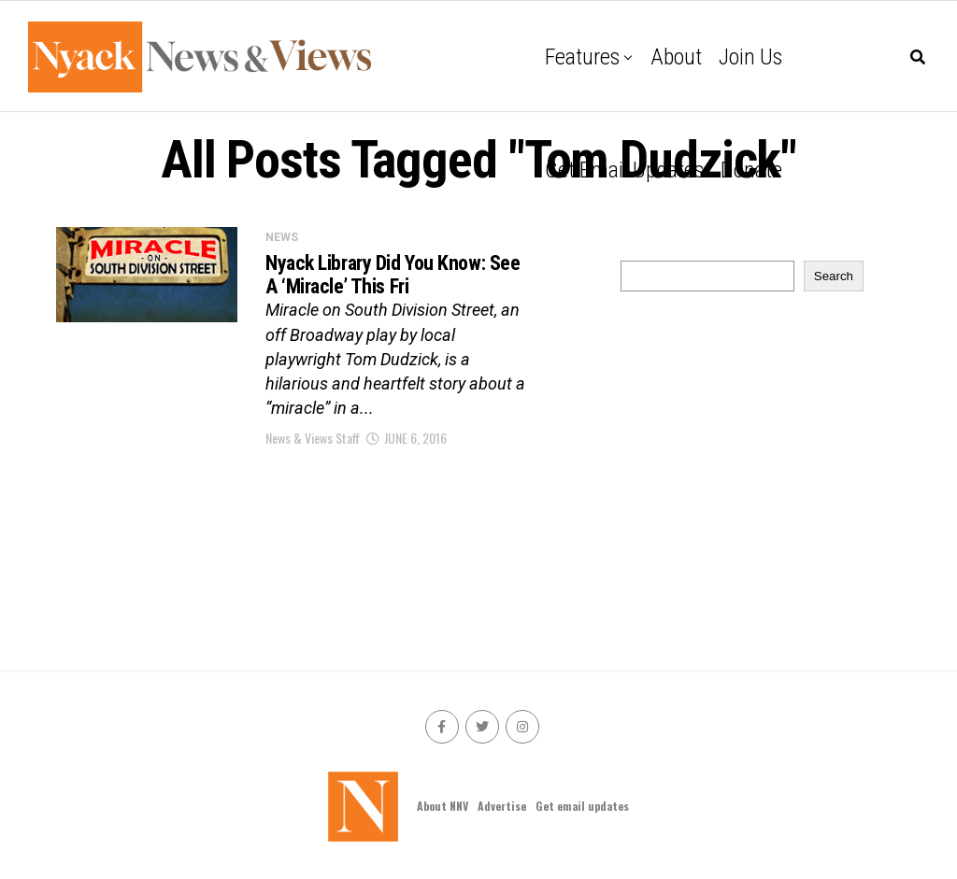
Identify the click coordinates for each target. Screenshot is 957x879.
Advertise (502, 806)
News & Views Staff (312, 437)
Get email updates (624, 170)
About (676, 57)
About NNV (442, 806)
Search (833, 276)
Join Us (750, 57)
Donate (751, 170)
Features (582, 57)
